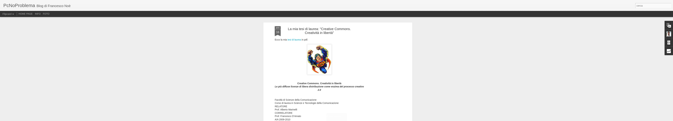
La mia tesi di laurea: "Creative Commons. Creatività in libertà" (319, 17)
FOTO (46, 13)
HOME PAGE (26, 13)
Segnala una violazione (367, 119)
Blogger (353, 119)
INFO (38, 13)
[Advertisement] (382, 65)
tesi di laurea (294, 26)
